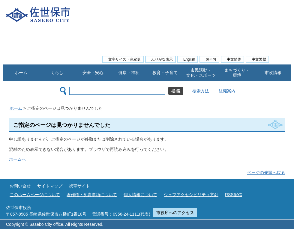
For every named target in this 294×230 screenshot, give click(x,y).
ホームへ (17, 159)
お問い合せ (20, 186)
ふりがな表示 (162, 59)
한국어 (211, 59)
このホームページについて (35, 194)
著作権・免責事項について (92, 194)
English (189, 59)
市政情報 (273, 72)
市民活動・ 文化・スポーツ (201, 73)
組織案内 (227, 90)
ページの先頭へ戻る (266, 172)
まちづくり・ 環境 (237, 73)
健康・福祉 (129, 72)
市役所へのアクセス (175, 212)
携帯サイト (79, 186)
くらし (57, 72)
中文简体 (234, 59)
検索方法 (200, 90)
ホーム (21, 72)
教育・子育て (165, 72)
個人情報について (140, 194)
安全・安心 (93, 72)
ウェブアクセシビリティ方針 (191, 194)
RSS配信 (233, 194)
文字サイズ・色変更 (124, 59)
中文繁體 (259, 59)
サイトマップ (49, 186)
